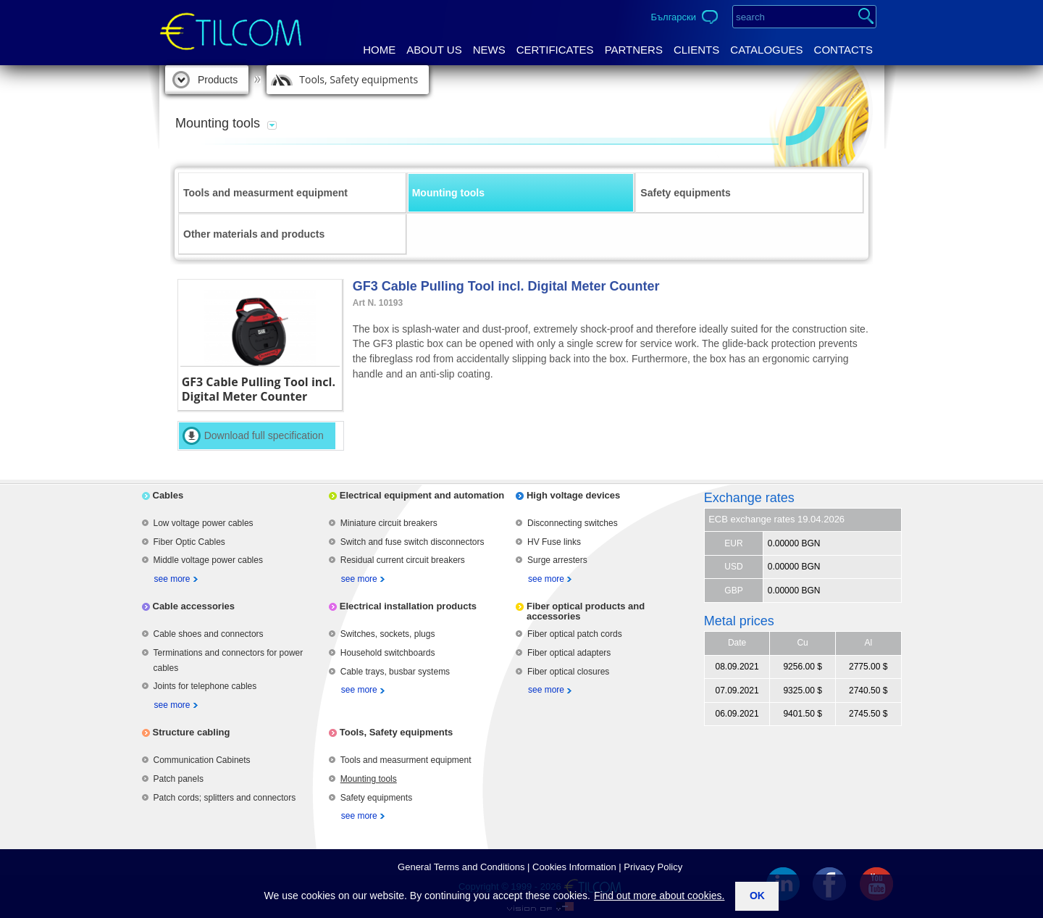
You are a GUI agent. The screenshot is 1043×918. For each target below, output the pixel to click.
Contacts (843, 49)
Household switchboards (387, 653)
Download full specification (264, 435)
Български (673, 17)
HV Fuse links (554, 542)
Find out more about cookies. (659, 895)
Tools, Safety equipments (358, 79)
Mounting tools (448, 193)
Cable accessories (194, 606)
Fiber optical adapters (569, 653)
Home (379, 49)
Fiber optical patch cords (574, 634)
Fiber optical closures (568, 672)
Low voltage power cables (204, 523)
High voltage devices (573, 495)
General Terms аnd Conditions (461, 866)
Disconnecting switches (572, 523)
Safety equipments (685, 193)
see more (172, 579)
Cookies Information (574, 866)
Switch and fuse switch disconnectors (412, 542)
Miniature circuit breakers (388, 523)
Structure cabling (191, 732)
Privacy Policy (653, 866)
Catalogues (766, 49)
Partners (634, 49)
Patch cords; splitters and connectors (225, 798)
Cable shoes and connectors (209, 634)
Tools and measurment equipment (265, 193)
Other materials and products (253, 234)
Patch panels (179, 779)
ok (757, 895)
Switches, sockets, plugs (387, 634)
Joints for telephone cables (205, 686)
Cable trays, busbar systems (395, 672)
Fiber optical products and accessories (586, 611)
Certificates (555, 49)
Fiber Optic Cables (189, 542)
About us (433, 49)
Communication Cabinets (202, 760)
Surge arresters (557, 560)
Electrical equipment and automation (422, 495)
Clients (696, 49)
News (489, 49)
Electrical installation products (408, 606)
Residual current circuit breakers (402, 560)
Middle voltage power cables (208, 560)
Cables (168, 495)
